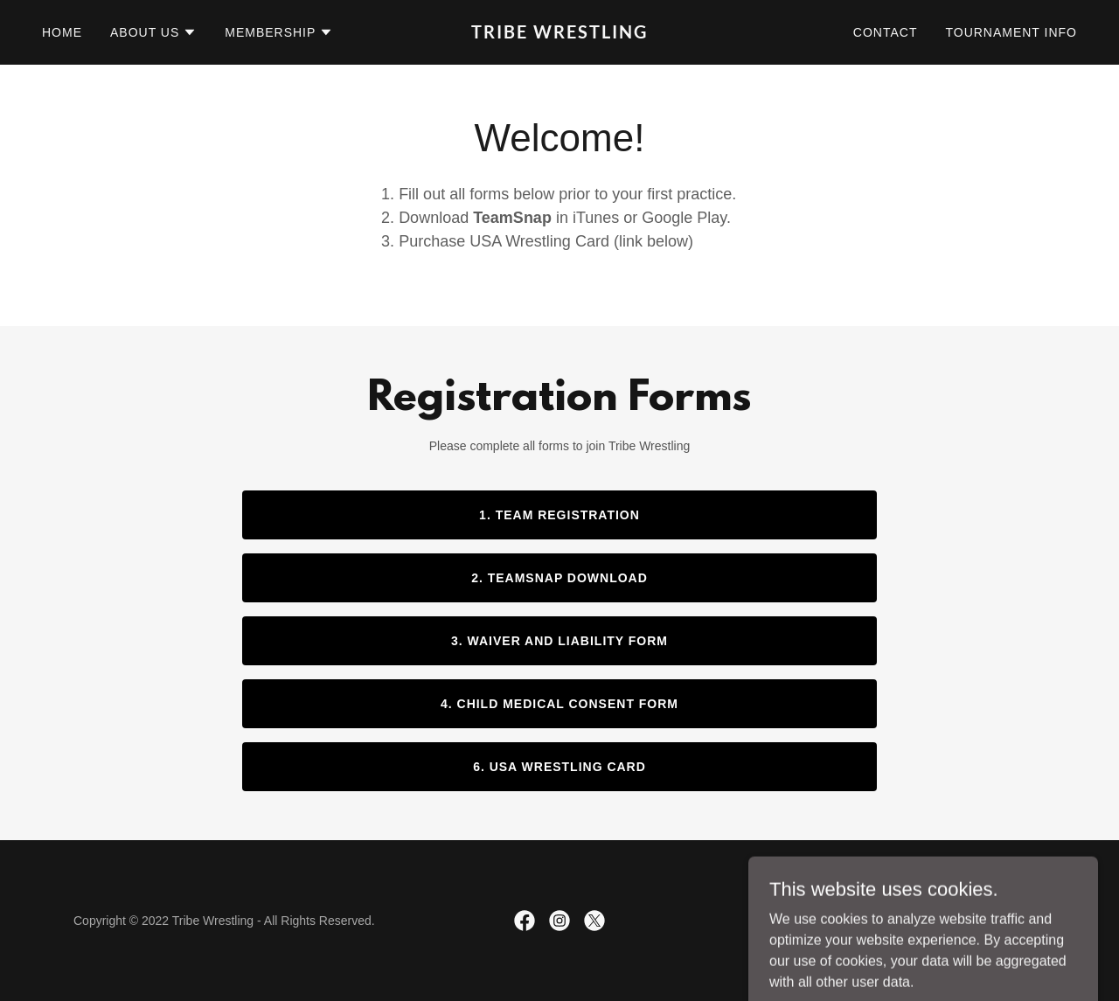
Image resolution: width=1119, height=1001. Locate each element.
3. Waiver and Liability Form (559, 641)
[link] (560, 33)
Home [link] (62, 32)
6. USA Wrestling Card (559, 767)
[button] (153, 32)
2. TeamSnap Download (559, 578)
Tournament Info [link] (1011, 32)
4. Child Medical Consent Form (559, 704)
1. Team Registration (559, 515)
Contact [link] (885, 32)
